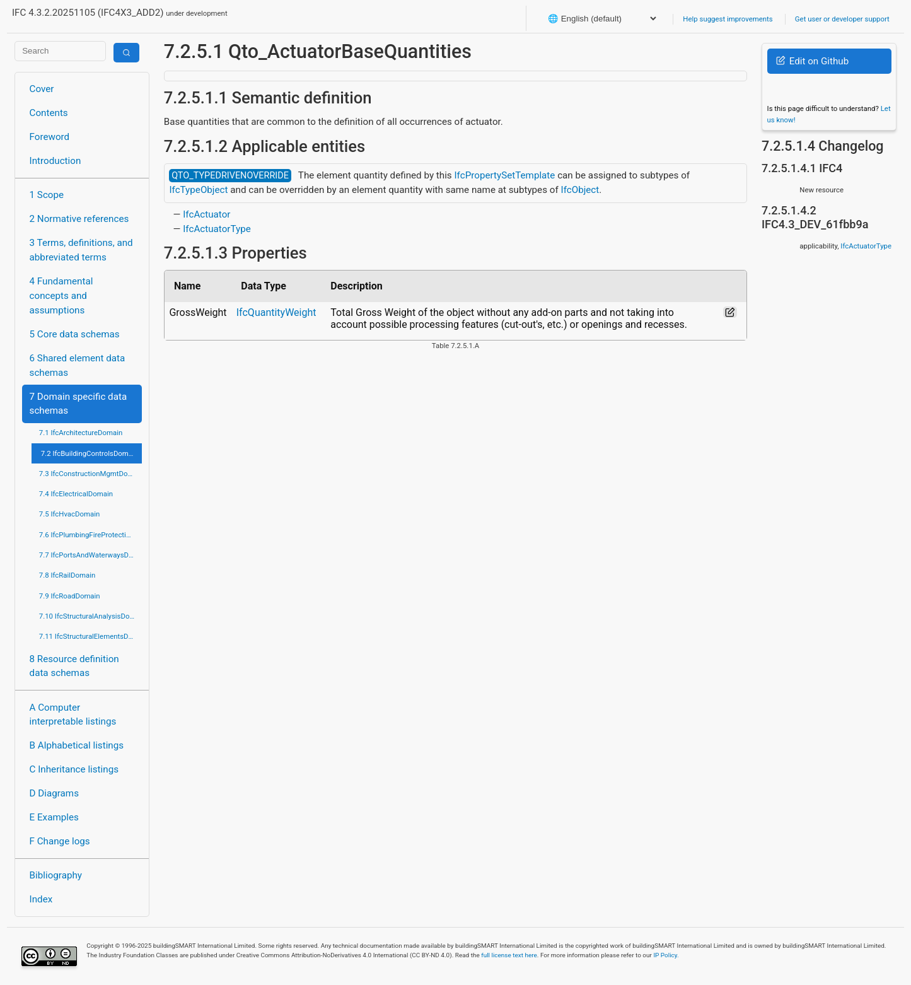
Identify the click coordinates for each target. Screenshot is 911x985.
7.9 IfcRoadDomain (69, 596)
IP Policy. (665, 955)
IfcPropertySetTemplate (504, 175)
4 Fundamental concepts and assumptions (61, 296)
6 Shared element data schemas (77, 365)
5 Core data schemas (75, 334)
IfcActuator (206, 214)
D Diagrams (54, 793)
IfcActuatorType (217, 229)
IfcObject (580, 189)
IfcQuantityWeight (276, 312)
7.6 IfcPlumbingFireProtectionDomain (90, 534)
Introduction (55, 160)
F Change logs (60, 841)
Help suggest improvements (727, 19)
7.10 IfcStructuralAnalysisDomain (90, 616)
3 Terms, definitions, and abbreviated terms (81, 250)
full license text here (509, 955)
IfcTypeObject (198, 189)
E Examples (54, 817)
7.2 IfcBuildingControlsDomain (89, 453)
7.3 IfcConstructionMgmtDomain (90, 473)
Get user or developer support (842, 19)
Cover (42, 89)
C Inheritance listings (74, 769)
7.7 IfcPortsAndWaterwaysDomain (90, 555)
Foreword (50, 137)
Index (41, 899)
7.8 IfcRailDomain (67, 575)
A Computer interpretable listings (73, 715)
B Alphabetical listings (77, 745)
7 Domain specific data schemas (78, 404)
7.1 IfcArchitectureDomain (80, 432)
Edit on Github (812, 61)
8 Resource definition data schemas (74, 666)
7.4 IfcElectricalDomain (76, 493)
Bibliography (56, 875)
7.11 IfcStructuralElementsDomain (90, 636)
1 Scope (47, 195)
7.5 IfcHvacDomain (69, 514)
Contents (49, 113)
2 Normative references (79, 218)
